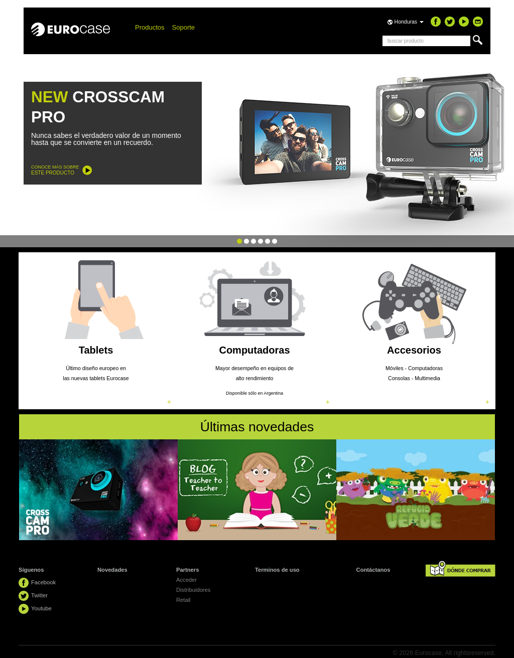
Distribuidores (193, 590)
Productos (150, 27)
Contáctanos (373, 570)
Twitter (39, 595)
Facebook (43, 582)
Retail (183, 600)
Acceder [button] (186, 580)
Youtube (41, 608)
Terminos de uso (277, 570)
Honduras (409, 22)
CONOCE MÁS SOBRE (55, 170)
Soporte (183, 27)
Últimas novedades (257, 426)
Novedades (112, 570)
